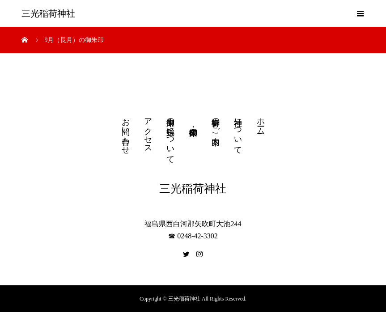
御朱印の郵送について (170, 136)
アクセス (148, 131)
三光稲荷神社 (48, 13)
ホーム (260, 122)
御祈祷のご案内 (215, 122)
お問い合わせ (125, 131)
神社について (237, 131)
